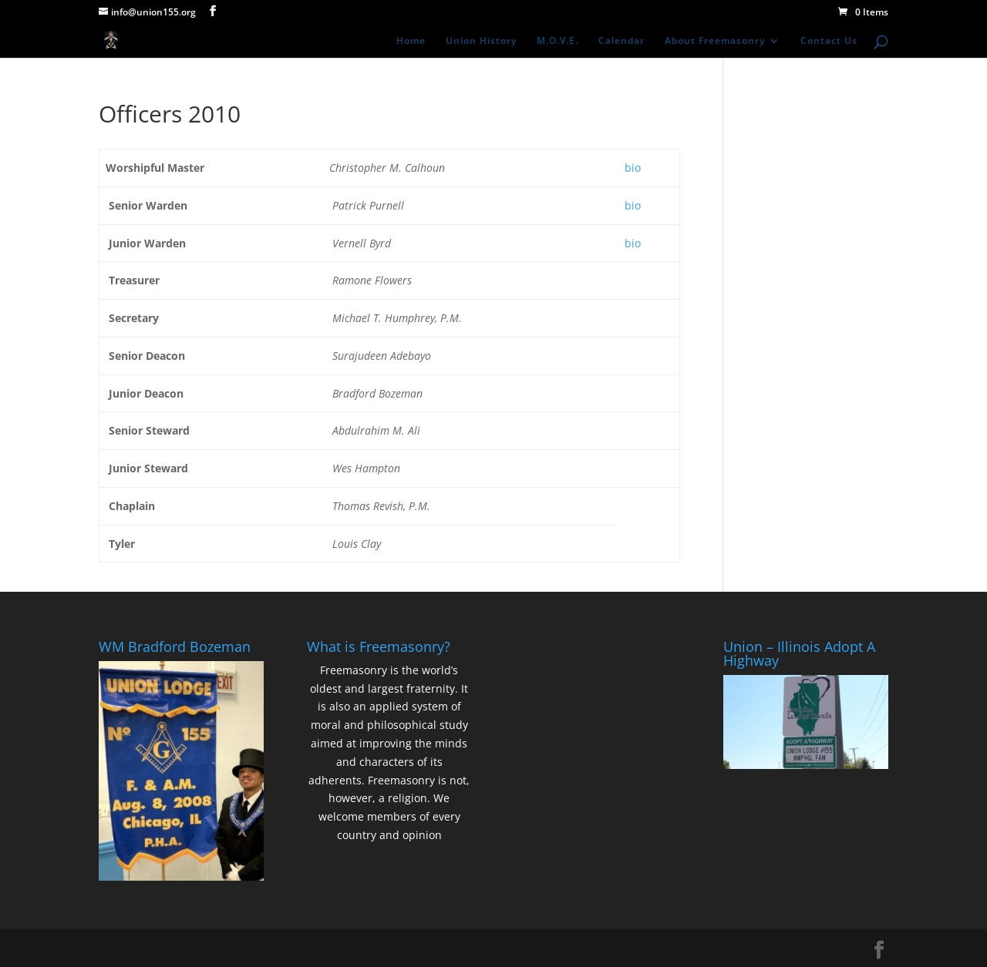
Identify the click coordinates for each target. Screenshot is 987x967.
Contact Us (828, 41)
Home (411, 41)
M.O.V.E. (557, 41)
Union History (481, 41)
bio (633, 167)
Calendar (621, 41)
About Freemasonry (715, 41)
